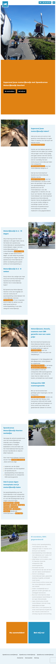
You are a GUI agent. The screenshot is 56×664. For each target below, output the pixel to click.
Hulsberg (6, 505)
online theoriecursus (37, 365)
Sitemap (36, 658)
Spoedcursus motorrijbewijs (27, 654)
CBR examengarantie (38, 166)
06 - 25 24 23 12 (44, 2)
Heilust (17, 503)
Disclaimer (20, 658)
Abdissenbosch (8, 503)
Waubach (7, 511)
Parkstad (6, 507)
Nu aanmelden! (17, 633)
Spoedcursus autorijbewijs (10, 654)
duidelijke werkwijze (18, 459)
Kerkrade (14, 505)
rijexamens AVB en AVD (38, 367)
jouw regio (19, 513)
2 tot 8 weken (8, 300)
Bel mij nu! (39, 633)
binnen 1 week (18, 251)
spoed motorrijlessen (38, 179)
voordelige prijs (36, 350)
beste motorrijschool (37, 144)
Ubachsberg (7, 509)
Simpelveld (14, 507)
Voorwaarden (28, 658)
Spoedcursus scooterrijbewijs (45, 654)
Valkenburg (16, 509)
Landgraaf (21, 505)
